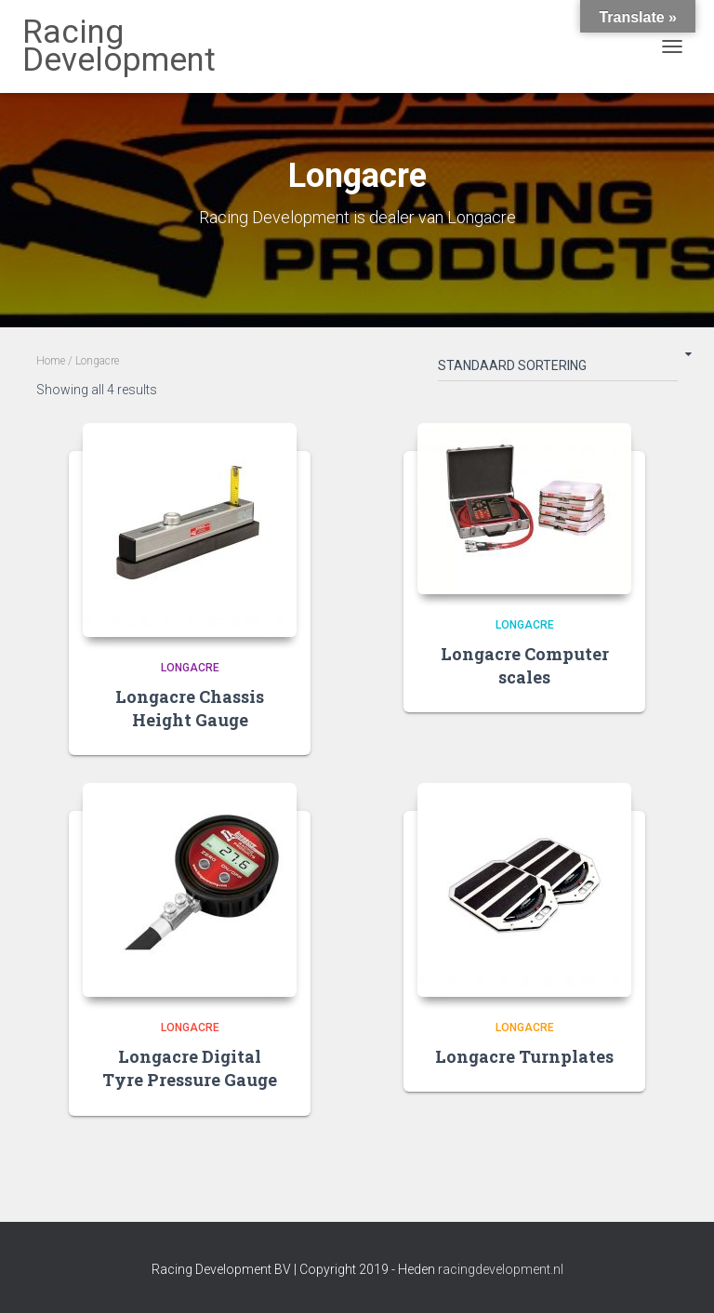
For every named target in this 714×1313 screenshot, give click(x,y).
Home (50, 360)
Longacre (190, 667)
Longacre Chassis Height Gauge (189, 708)
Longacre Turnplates (524, 1056)
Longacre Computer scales (525, 665)
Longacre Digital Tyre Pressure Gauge (189, 1068)
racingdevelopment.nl (500, 1269)
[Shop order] (558, 369)
